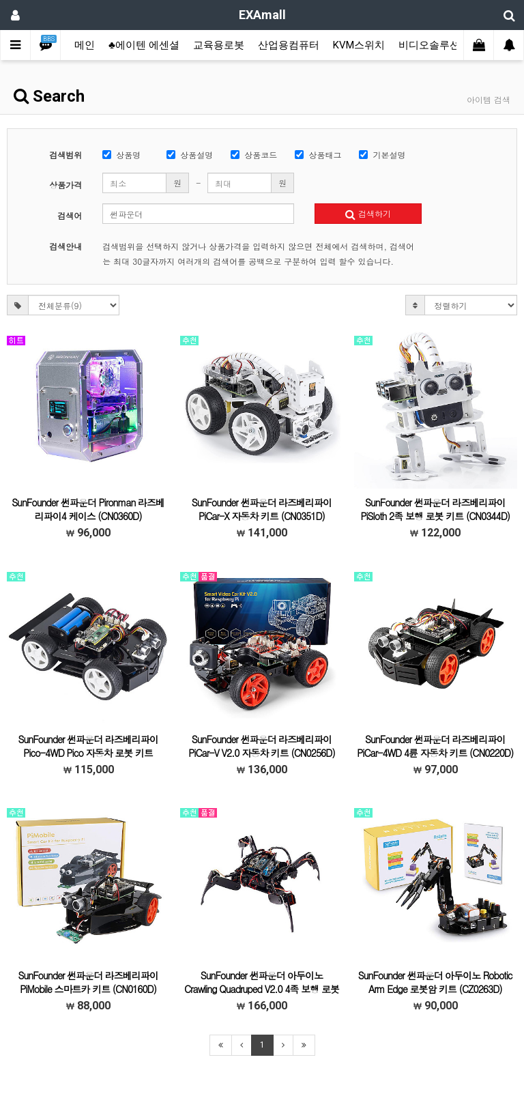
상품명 (121, 154)
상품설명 (189, 154)
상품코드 (254, 154)
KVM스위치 (359, 45)
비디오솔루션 (429, 45)
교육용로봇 (218, 45)
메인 (84, 45)
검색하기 (368, 213)
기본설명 (382, 154)
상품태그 (318, 154)
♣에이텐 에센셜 (143, 45)
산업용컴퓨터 (288, 45)
